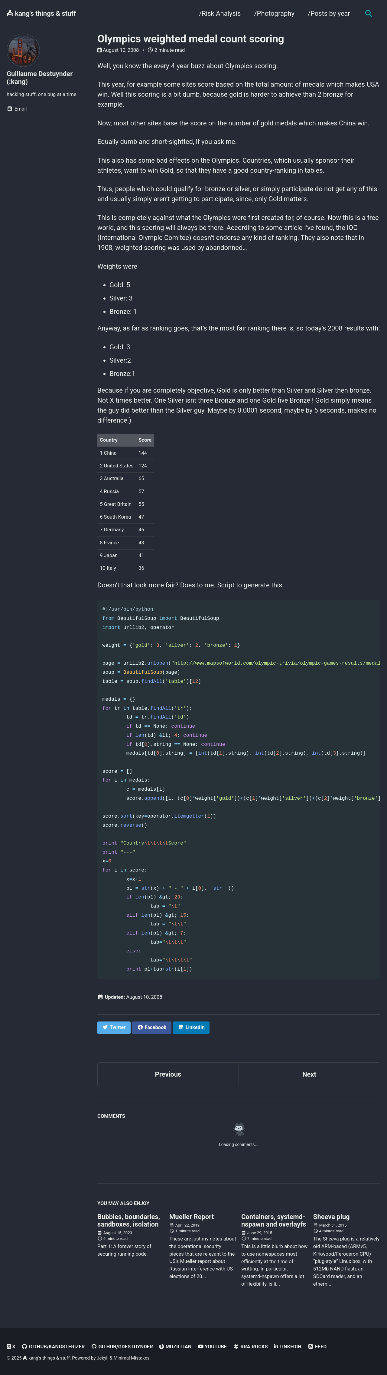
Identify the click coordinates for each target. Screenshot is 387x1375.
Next (309, 1074)
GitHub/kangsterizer (53, 1347)
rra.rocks (250, 1347)
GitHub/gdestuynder (122, 1347)
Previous (168, 1074)
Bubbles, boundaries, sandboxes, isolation (128, 1220)
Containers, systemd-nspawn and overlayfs (273, 1220)
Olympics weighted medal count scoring (190, 39)
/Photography (274, 13)
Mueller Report (191, 1217)
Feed (317, 1347)
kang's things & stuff (41, 13)
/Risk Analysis (220, 13)
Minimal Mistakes (132, 1358)
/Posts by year (329, 13)
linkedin (287, 1347)
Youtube (212, 1347)
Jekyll (103, 1358)
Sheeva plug (331, 1217)
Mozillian (175, 1347)
